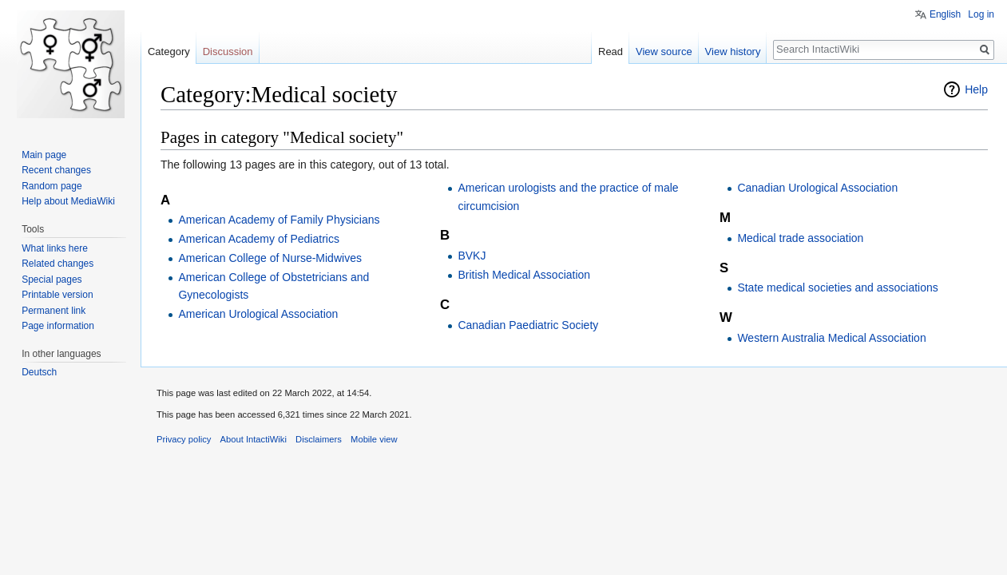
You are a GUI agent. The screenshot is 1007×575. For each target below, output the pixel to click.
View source (664, 52)
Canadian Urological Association (817, 187)
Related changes (57, 263)
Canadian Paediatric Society (528, 325)
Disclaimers (318, 439)
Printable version (57, 294)
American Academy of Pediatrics (258, 238)
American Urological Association (258, 313)
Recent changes (56, 170)
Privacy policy (184, 439)
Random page (51, 186)
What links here (55, 248)
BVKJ (472, 255)
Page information (58, 325)
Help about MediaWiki (68, 201)
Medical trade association (800, 238)
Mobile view (374, 439)
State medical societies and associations (837, 287)
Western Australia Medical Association (831, 337)
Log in (981, 14)
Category (169, 52)
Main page (44, 155)
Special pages (51, 279)
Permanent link (53, 310)
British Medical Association (524, 274)
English (945, 14)
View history (733, 52)
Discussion (228, 52)
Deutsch (39, 372)
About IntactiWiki (253, 439)
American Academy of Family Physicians (278, 219)
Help (976, 89)
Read (610, 52)
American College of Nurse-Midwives (270, 258)
